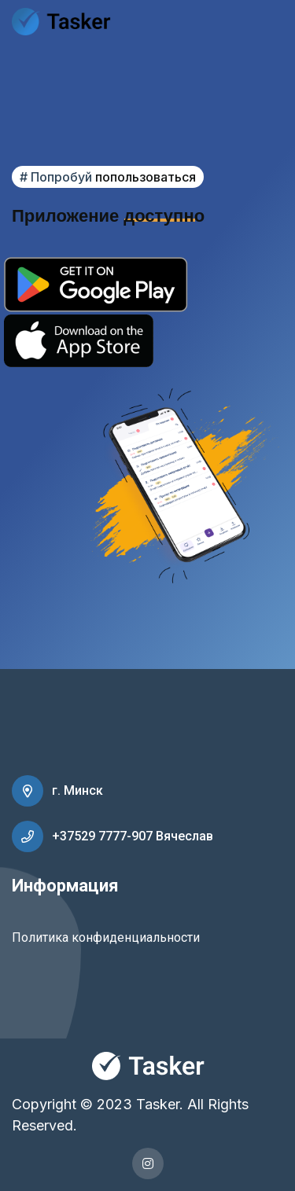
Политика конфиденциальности (106, 937)
